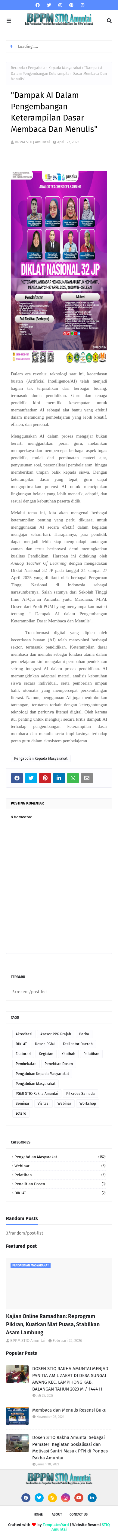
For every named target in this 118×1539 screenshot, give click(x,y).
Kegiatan (46, 1054)
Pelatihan (91, 1054)
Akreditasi (24, 1034)
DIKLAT (21, 1044)
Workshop (87, 1103)
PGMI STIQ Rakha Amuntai (37, 1094)
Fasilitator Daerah (78, 1044)
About (57, 1514)
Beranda (18, 68)
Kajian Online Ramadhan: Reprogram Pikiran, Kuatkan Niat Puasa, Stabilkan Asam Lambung (53, 1324)
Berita (84, 1034)
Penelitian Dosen (59, 1064)
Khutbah (68, 1054)
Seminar (23, 1103)
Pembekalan (26, 1064)
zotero (21, 1113)
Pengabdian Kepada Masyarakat (54, 68)
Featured (23, 1054)
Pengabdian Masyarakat (35, 1084)
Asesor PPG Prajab (55, 1034)
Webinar (64, 1103)
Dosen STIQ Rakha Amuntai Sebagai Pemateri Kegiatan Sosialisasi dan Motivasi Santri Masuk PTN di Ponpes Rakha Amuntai (70, 1448)
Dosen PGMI (45, 1044)
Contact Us (79, 1514)
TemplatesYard (56, 1524)
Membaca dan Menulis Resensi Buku (69, 1410)
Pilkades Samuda (80, 1094)
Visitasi (43, 1103)
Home (38, 1514)
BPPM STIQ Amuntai (32, 142)
